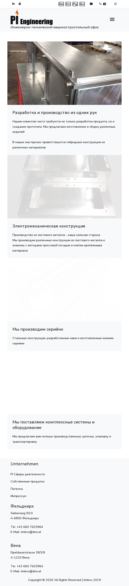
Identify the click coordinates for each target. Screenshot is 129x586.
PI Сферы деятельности (28, 474)
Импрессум (18, 496)
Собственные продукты (27, 481)
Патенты (17, 489)
